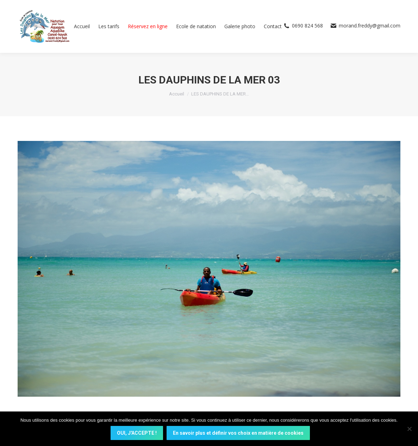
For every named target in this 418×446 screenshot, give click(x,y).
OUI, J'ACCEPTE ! (137, 433)
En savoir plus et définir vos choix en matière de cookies (239, 433)
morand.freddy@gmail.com (365, 26)
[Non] (409, 429)
